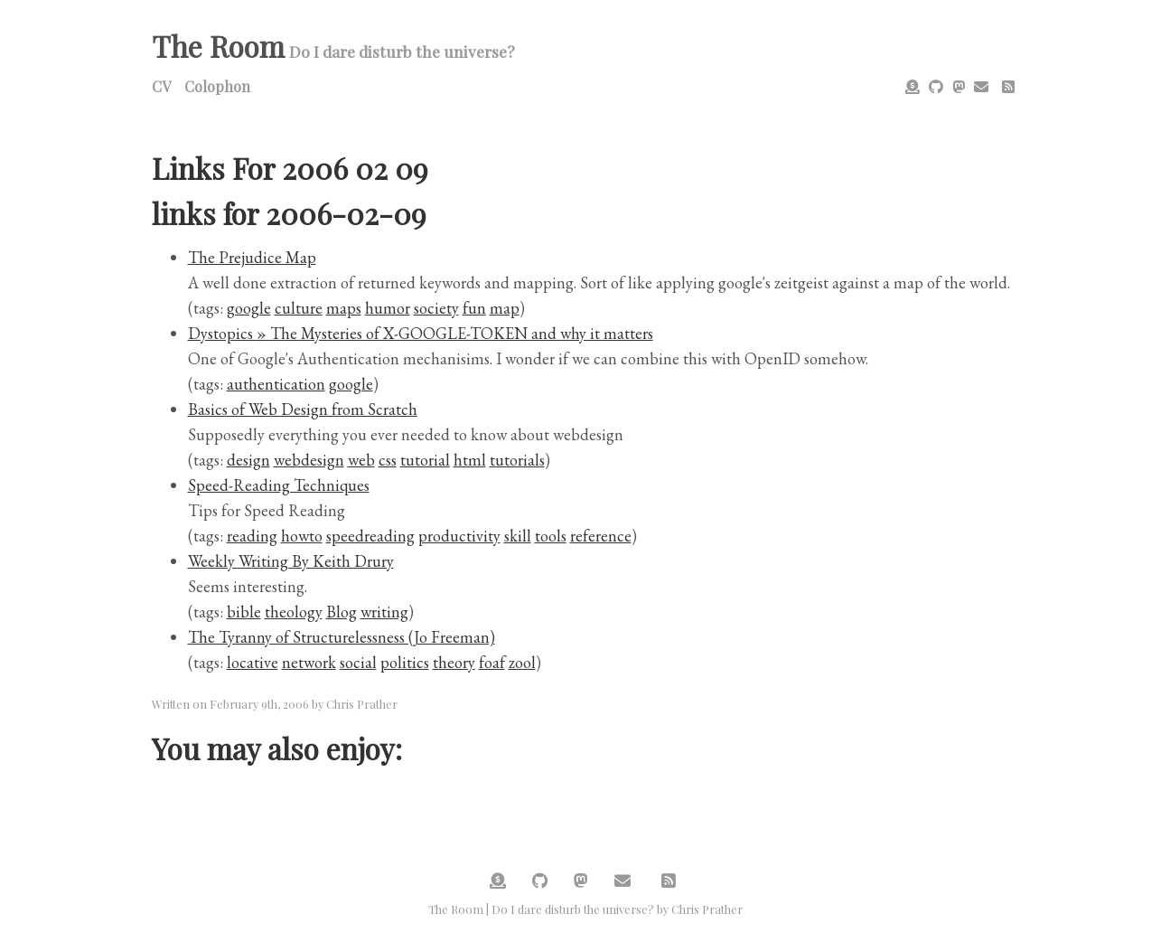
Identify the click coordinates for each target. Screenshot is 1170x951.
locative (252, 662)
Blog (341, 611)
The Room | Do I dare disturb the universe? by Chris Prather (585, 909)
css (388, 459)
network (309, 662)
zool (522, 662)
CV (161, 86)
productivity (459, 535)
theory (454, 662)
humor (387, 307)
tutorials (517, 459)
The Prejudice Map (252, 257)
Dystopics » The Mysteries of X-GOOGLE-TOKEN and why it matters (420, 333)
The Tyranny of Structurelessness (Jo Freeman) (341, 636)
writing (384, 611)
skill (517, 535)
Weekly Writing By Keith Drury (291, 561)
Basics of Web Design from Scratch (302, 409)
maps (343, 307)
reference (601, 535)
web (361, 459)
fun (474, 307)
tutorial (425, 459)
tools (550, 535)
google (249, 307)
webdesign (309, 459)
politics (404, 662)
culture (299, 307)
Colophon (217, 86)
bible (244, 611)
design (248, 459)
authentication (276, 383)
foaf (492, 662)
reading (252, 535)
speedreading (370, 535)
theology (294, 611)
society (436, 307)
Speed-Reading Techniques (279, 485)
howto (302, 535)
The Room (218, 45)
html (470, 459)
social (358, 662)
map (504, 307)
